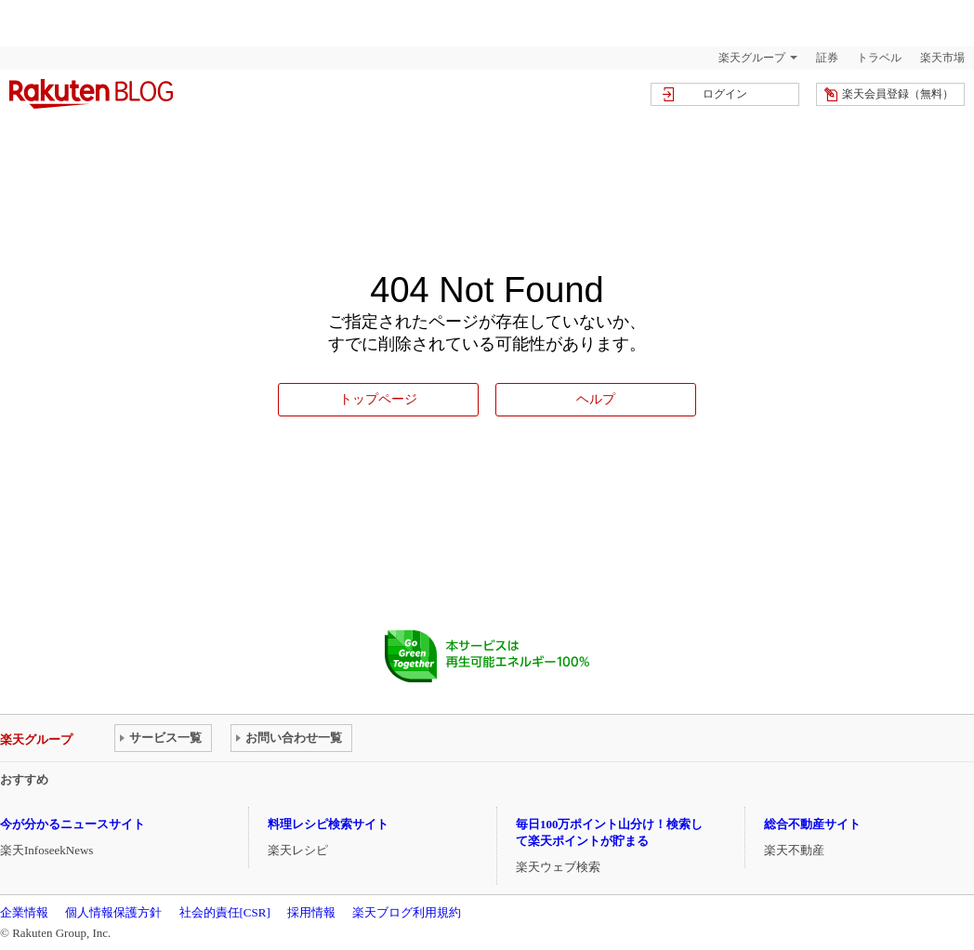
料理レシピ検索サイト (328, 824)
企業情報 (24, 912)
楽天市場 (942, 57)
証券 (827, 57)
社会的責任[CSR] (224, 912)
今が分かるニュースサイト (72, 824)
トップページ (378, 398)
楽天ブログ (91, 94)
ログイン (725, 93)
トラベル (879, 57)
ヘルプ (595, 398)
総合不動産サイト (812, 824)
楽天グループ (751, 57)
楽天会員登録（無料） (898, 93)
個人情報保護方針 (113, 912)
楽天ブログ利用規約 (406, 912)
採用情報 (311, 912)
